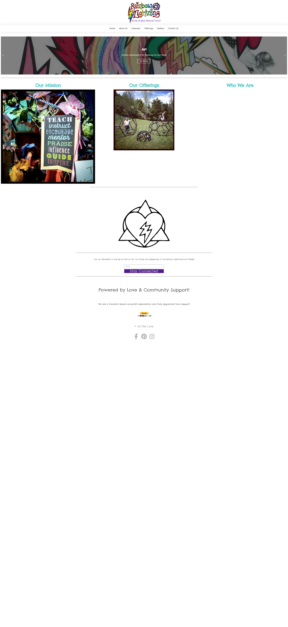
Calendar (135, 28)
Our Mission (48, 85)
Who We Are (240, 85)
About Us (123, 28)
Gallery (160, 28)
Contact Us (173, 28)
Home (112, 28)
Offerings (148, 28)
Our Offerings (144, 85)
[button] (3, 55)
